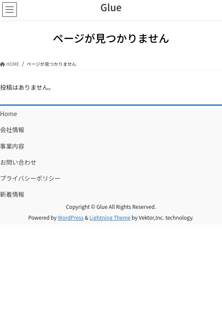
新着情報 (12, 194)
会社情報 (12, 129)
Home (8, 113)
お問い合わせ (18, 162)
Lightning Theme (110, 217)
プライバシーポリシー (30, 178)
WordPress (71, 217)
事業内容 (12, 146)
